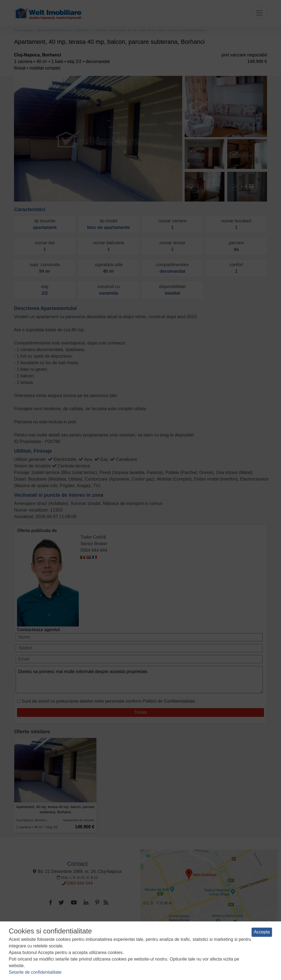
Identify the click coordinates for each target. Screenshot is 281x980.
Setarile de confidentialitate (35, 972)
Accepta (262, 932)
